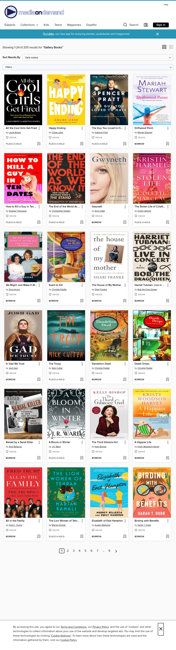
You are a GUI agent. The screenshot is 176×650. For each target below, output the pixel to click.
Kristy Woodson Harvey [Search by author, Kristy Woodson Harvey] (148, 446)
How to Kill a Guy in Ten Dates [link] (21, 206)
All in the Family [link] (15, 520)
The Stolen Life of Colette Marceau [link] (150, 206)
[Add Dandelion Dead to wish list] (125, 380)
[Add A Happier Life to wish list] (167, 458)
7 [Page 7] (97, 551)
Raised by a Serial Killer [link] (19, 442)
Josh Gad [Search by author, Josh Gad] (13, 368)
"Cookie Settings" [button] (60, 635)
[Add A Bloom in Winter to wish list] (82, 458)
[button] (130, 25)
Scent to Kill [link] (56, 285)
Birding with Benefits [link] (147, 520)
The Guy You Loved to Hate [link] (107, 128)
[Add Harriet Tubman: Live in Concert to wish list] (167, 301)
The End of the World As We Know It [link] (64, 206)
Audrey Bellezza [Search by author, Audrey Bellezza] (102, 525)
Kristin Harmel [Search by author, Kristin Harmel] (144, 211)
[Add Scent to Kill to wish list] (82, 301)
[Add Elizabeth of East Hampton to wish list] (125, 536)
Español (91, 25)
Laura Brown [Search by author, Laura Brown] (15, 132)
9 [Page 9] (109, 551)
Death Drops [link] (142, 363)
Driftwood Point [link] (144, 128)
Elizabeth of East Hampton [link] (107, 520)
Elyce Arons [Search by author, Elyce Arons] (14, 289)
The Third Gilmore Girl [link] (105, 442)
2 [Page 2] (68, 551)
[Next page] (116, 551)
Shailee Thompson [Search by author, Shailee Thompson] (18, 211)
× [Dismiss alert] (157, 34)
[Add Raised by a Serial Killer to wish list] (39, 458)
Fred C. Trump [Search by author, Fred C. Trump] (15, 525)
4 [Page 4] (79, 551)
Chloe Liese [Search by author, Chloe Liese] (57, 132)
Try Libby (48, 34)
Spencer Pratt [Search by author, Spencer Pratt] (101, 132)
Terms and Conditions (73, 627)
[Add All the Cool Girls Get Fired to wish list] (39, 144)
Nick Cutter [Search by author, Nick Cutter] (57, 368)
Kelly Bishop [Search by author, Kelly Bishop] (100, 446)
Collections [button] (29, 25)
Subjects (9, 25)
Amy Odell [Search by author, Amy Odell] (100, 211)
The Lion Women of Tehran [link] (64, 520)
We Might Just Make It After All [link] (21, 285)
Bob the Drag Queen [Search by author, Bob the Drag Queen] (147, 289)
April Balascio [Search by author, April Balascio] (15, 446)
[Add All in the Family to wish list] (39, 536)
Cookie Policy (68, 640)
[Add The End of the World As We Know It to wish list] (82, 222)
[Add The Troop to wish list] (82, 380)
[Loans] (146, 25)
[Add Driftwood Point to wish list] (167, 144)
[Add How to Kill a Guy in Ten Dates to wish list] (39, 222)
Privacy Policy (100, 627)
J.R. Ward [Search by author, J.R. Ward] (56, 446)
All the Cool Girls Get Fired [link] (21, 128)
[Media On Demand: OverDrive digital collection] (34, 12)
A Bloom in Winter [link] (59, 442)
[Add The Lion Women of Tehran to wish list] (82, 536)
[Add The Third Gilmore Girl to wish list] (125, 458)
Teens (58, 25)
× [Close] (161, 629)
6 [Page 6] (91, 551)
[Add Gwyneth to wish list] (125, 222)
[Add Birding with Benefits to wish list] (167, 536)
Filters (9, 67)
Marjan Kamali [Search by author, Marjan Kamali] (59, 525)
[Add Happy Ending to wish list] (82, 144)
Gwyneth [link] (97, 206)
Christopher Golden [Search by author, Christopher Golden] (61, 211)
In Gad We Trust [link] (15, 363)
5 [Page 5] (85, 551)
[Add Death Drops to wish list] (167, 380)
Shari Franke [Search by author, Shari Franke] (101, 289)
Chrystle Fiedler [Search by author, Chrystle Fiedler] (59, 289)
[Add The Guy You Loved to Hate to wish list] (125, 144)
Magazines (74, 25)
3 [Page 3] (74, 551)
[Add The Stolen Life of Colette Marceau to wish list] (167, 222)
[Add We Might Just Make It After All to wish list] (39, 301)
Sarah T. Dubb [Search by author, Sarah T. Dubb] (144, 525)
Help (166, 4)
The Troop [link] (55, 363)
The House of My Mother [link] (106, 285)
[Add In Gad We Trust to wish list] (39, 380)
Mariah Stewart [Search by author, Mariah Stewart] (145, 132)
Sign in (160, 25)
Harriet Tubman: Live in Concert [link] (150, 285)
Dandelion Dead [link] (101, 363)
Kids (46, 25)
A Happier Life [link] (143, 442)
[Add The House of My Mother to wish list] (125, 301)
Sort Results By (11, 57)
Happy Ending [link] (57, 128)
